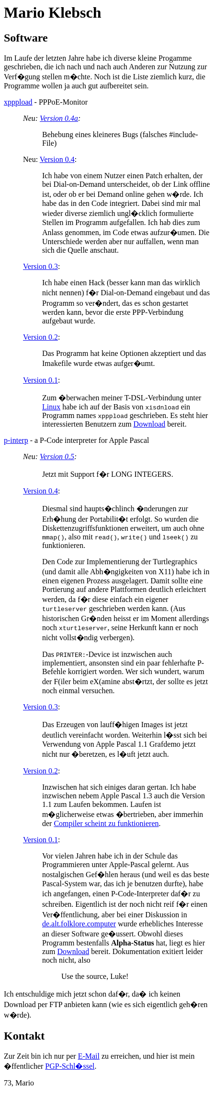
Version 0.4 (57, 159)
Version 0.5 (57, 456)
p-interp (16, 440)
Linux (51, 407)
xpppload (18, 102)
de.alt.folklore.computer (79, 924)
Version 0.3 (40, 266)
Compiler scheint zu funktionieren (106, 823)
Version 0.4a (59, 118)
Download (150, 424)
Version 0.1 (40, 380)
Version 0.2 (40, 337)
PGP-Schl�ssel (69, 1066)
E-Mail (89, 1056)
